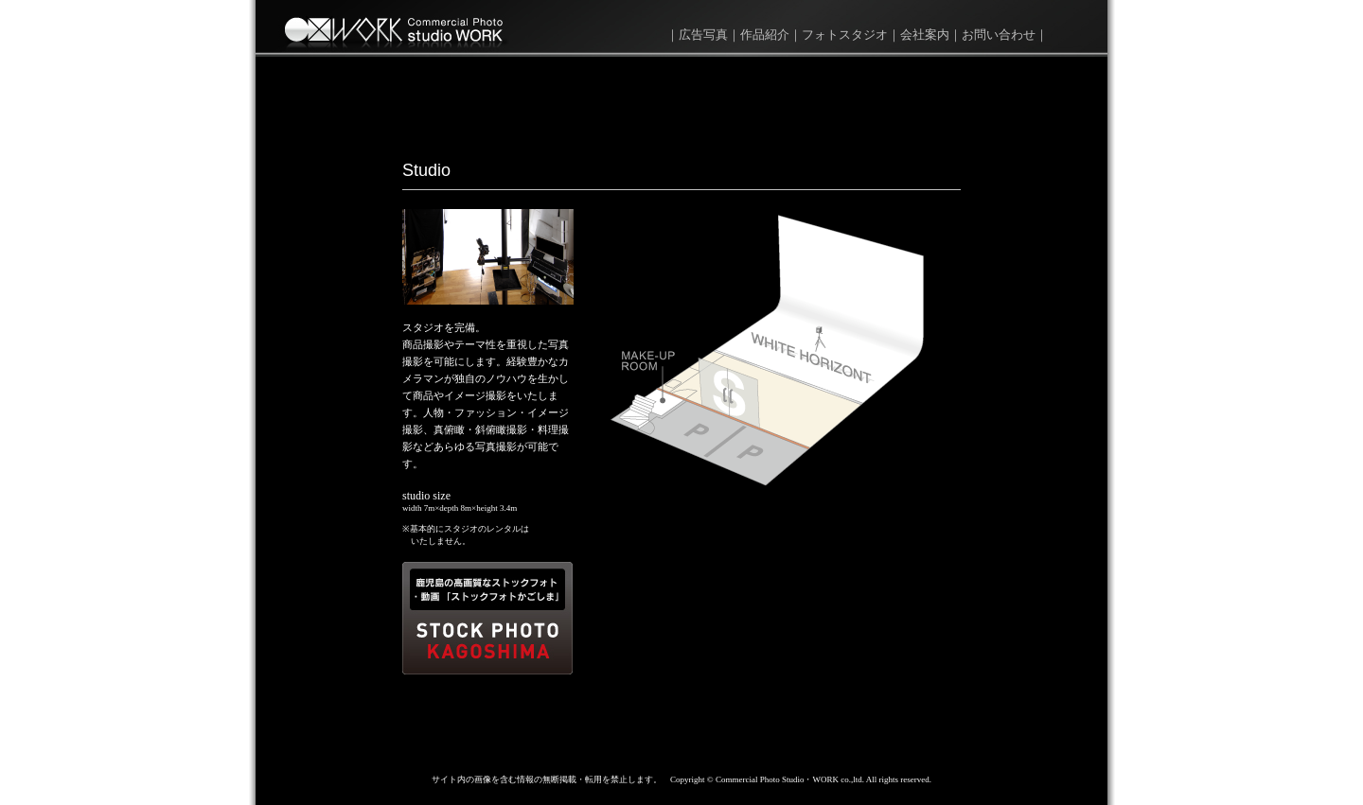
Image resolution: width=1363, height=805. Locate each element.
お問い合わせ (999, 34)
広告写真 (703, 34)
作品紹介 (764, 34)
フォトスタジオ (845, 34)
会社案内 (924, 34)
